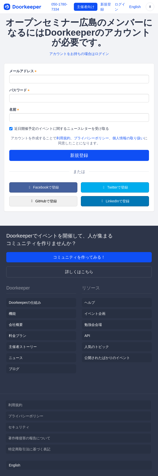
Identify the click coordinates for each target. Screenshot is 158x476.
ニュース (16, 358)
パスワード (19, 90)
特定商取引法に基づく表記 (29, 449)
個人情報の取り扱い (128, 138)
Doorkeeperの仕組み (25, 303)
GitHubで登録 (43, 201)
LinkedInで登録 (114, 201)
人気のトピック (96, 347)
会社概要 (16, 325)
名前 (14, 109)
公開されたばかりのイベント (107, 358)
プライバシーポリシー (91, 138)
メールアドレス (23, 71)
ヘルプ (89, 303)
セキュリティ (18, 427)
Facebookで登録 (43, 187)
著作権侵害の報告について (29, 438)
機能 (12, 314)
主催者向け (85, 7)
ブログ (14, 369)
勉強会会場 (93, 325)
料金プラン (17, 336)
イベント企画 (94, 314)
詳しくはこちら (79, 272)
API (87, 336)
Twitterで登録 (115, 187)
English (135, 7)
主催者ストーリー (23, 347)
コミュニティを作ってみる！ (79, 257)
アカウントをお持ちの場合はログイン (79, 54)
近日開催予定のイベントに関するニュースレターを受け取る (59, 129)
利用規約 (63, 138)
